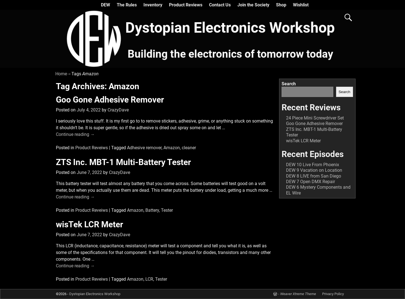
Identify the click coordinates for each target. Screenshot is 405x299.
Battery (152, 210)
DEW (105, 5)
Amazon (171, 147)
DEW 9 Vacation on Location (314, 170)
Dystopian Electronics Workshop (94, 294)
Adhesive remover (144, 147)
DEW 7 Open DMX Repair (310, 181)
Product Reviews (185, 5)
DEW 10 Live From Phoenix (312, 164)
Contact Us (220, 5)
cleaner (189, 147)
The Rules (127, 5)
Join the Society (253, 5)
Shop (281, 5)
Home (61, 73)
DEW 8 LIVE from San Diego (313, 176)
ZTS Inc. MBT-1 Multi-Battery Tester (123, 162)
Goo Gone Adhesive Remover (110, 99)
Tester (167, 210)
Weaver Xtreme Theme (298, 294)
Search (289, 83)
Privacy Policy (333, 294)
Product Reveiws (91, 147)
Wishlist (301, 5)
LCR (149, 279)
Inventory (152, 5)
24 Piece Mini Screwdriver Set (315, 118)
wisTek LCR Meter (89, 224)
